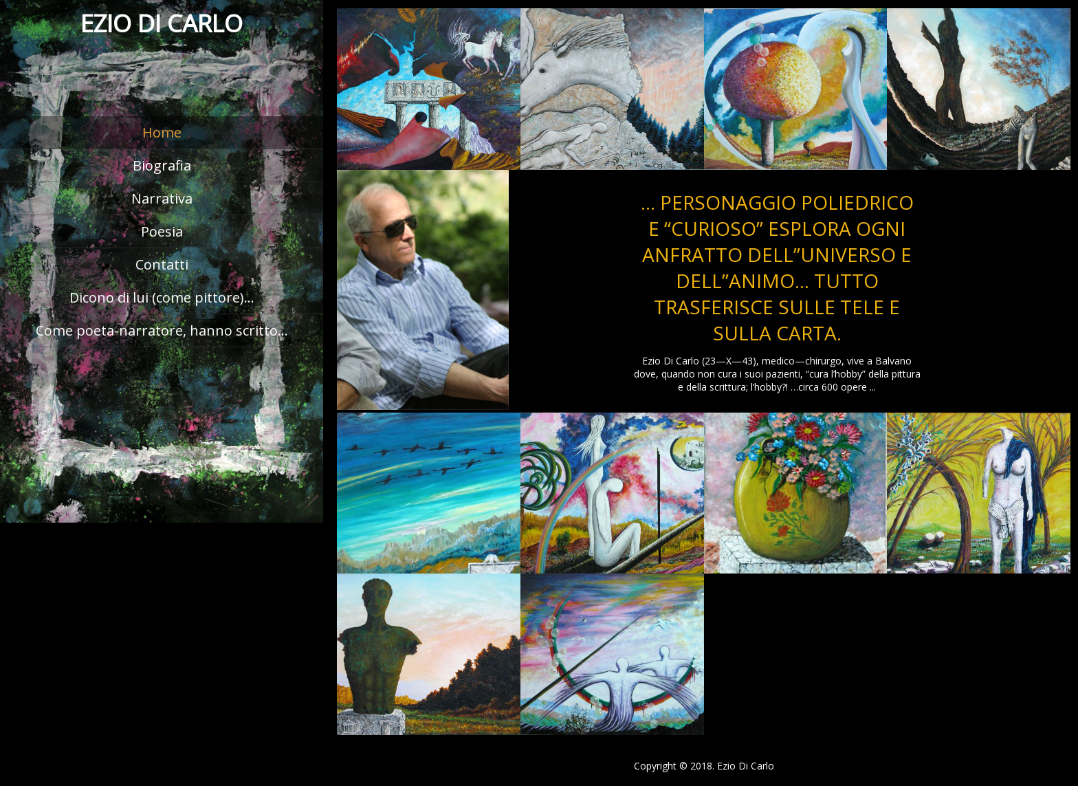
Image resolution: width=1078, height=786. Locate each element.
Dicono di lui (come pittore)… (161, 297)
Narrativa (161, 198)
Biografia (162, 165)
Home (162, 132)
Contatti (161, 264)
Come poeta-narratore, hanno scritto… (162, 330)
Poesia (162, 231)
